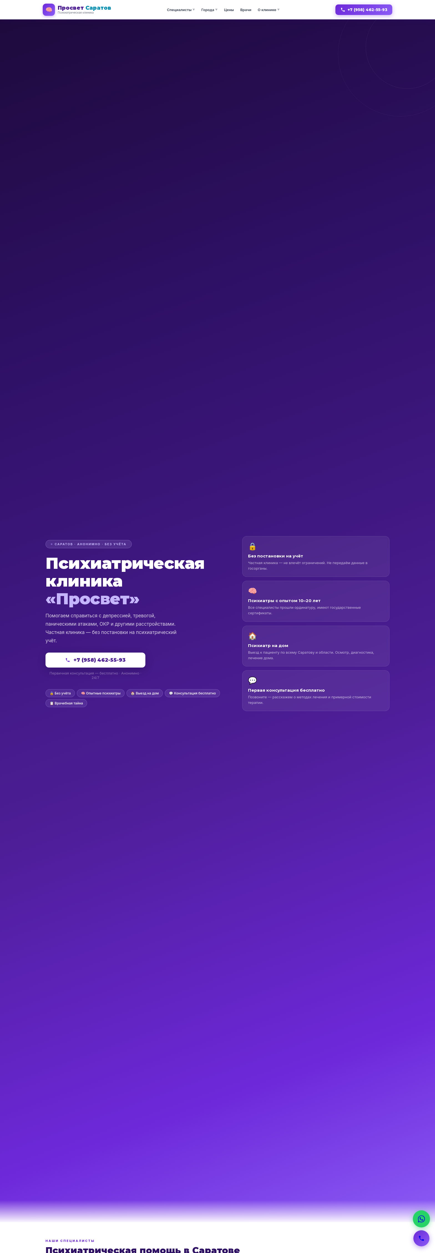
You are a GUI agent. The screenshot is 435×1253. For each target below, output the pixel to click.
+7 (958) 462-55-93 (363, 9)
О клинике (269, 9)
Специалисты (181, 9)
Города (209, 9)
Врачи (245, 9)
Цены (229, 9)
